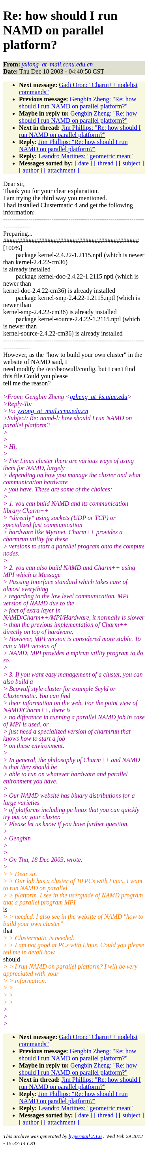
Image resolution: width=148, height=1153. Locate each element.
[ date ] (83, 163)
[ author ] (31, 170)
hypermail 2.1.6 (85, 1136)
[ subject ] (131, 163)
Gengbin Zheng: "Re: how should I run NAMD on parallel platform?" (77, 103)
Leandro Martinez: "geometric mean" (85, 156)
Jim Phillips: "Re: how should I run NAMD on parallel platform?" (80, 131)
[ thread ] (105, 163)
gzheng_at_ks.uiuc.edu (98, 396)
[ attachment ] (61, 170)
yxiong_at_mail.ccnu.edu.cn (52, 411)
